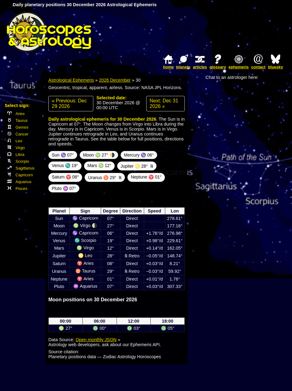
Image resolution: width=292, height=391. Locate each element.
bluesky (275, 67)
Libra (15, 154)
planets (183, 67)
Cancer (18, 134)
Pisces (17, 188)
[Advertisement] (212, 32)
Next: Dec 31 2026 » (164, 103)
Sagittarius (20, 168)
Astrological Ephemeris (71, 80)
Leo (14, 141)
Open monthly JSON (96, 339)
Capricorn (20, 175)
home (168, 67)
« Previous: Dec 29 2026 (69, 103)
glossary (218, 67)
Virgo (16, 147)
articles (200, 67)
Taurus (17, 120)
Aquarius (19, 181)
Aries (16, 113)
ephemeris (238, 67)
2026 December (115, 80)
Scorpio (18, 161)
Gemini (17, 127)
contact (258, 67)
